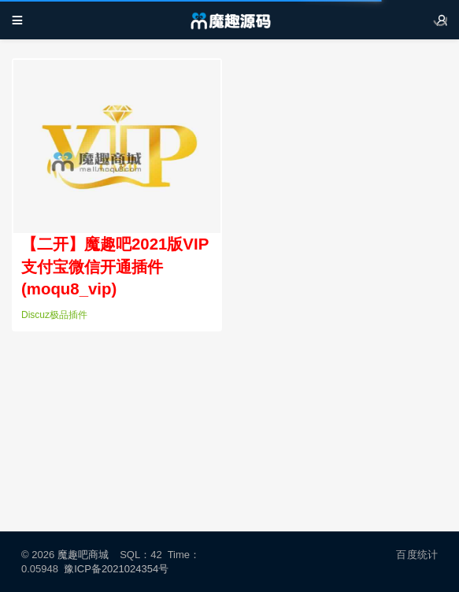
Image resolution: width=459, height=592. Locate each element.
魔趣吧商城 (83, 555)
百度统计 (417, 555)
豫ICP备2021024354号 (119, 569)
